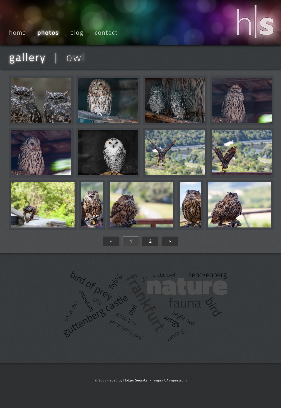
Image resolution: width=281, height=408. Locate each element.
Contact (106, 32)
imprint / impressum (170, 380)
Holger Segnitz (135, 380)
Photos (48, 32)
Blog (76, 32)
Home (17, 32)
